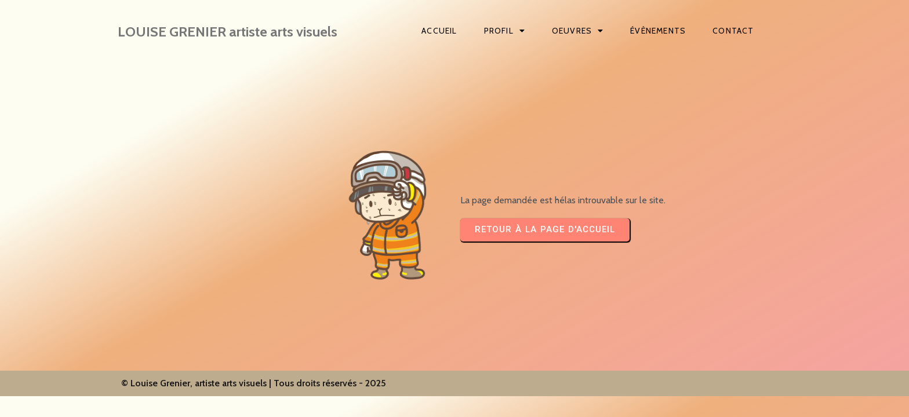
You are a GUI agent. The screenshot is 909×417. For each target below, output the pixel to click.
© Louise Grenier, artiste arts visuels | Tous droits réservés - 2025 (253, 383)
